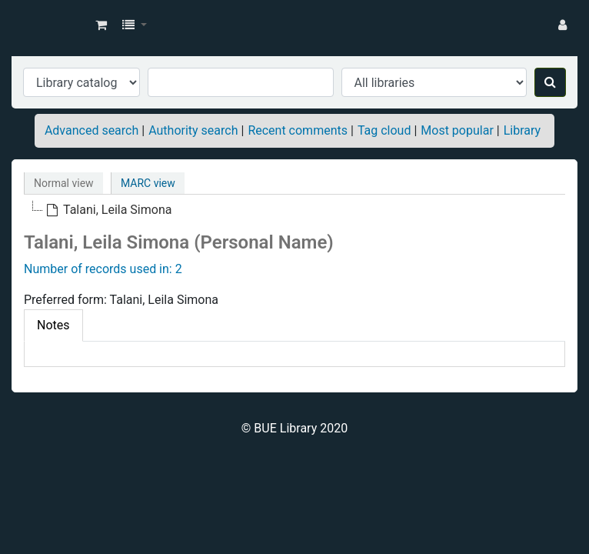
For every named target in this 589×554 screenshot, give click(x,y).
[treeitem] (108, 210)
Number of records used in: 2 (103, 269)
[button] (101, 25)
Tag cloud (384, 130)
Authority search (193, 130)
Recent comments (298, 130)
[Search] (550, 82)
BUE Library (50, 25)
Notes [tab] (53, 325)
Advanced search (91, 130)
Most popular (457, 130)
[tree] (294, 210)
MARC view (148, 183)
